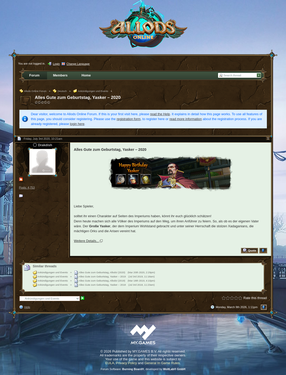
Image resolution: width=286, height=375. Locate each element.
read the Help (160, 114)
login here (77, 124)
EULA (109, 363)
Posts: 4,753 (27, 187)
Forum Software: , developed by (143, 369)
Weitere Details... (86, 241)
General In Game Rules (162, 363)
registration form (128, 119)
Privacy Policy (126, 363)
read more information (185, 119)
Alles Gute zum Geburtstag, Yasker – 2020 (78, 97)
